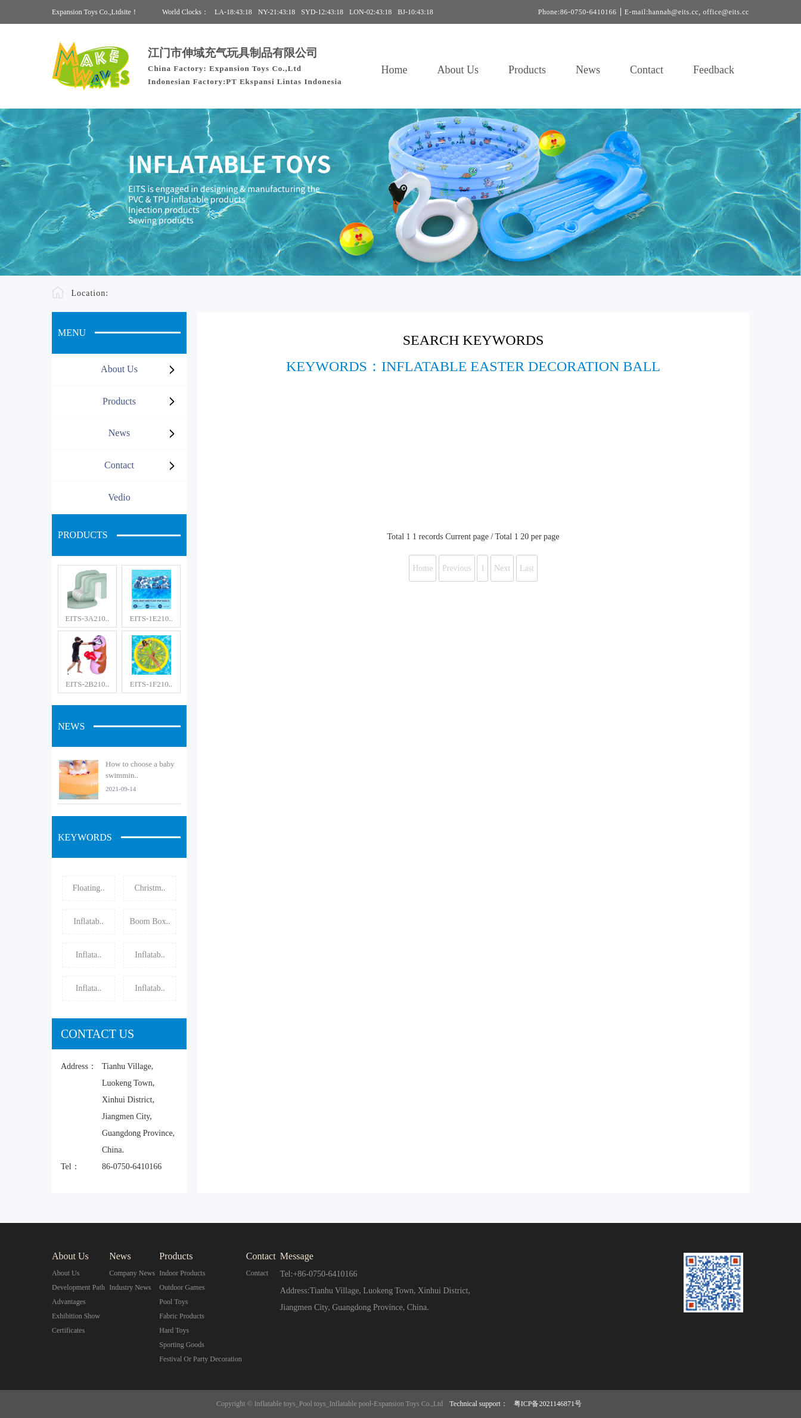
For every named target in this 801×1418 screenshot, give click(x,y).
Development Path (78, 1287)
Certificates (68, 1330)
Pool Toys (173, 1301)
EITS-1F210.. (151, 683)
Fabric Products (181, 1316)
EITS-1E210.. (150, 618)
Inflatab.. (88, 921)
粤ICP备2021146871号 (548, 1404)
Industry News (130, 1287)
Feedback (713, 70)
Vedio (119, 497)
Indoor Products (182, 1273)
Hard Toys (174, 1330)
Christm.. (149, 887)
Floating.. (89, 887)
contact (257, 1273)
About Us (458, 70)
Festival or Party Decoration (200, 1359)
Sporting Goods (181, 1344)
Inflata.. (89, 954)
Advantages (69, 1301)
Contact (646, 70)
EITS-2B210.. (87, 683)
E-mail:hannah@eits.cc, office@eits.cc (687, 12)
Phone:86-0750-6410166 (577, 12)
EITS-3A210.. (88, 618)
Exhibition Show (76, 1316)
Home (394, 70)
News (588, 70)
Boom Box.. (149, 921)
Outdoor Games (181, 1287)
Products (527, 70)
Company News (132, 1273)
